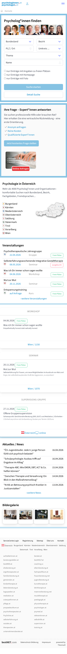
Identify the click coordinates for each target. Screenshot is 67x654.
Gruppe (33, 255)
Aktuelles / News (13, 444)
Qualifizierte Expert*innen (21, 134)
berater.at (38, 556)
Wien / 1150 (33, 344)
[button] (63, 4)
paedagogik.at (39, 599)
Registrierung (28, 541)
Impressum (46, 642)
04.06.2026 (15, 274)
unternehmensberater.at (13, 631)
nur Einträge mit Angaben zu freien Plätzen (28, 71)
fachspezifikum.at (41, 572)
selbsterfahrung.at (10, 619)
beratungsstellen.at (11, 560)
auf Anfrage (16, 293)
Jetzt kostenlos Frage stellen (21, 143)
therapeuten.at (9, 627)
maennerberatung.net (43, 591)
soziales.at (7, 623)
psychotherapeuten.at (12, 611)
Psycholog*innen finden (22, 21)
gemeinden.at (8, 580)
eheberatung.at (9, 568)
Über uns (50, 541)
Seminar (33, 264)
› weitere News (33, 492)
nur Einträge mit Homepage (20, 74)
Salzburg (62, 545)
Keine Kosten (14, 131)
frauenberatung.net (42, 576)
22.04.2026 (15, 255)
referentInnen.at (40, 615)
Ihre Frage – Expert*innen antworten (27, 110)
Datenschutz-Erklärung (29, 642)
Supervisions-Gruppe (33, 399)
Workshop (34, 274)
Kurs (31, 293)
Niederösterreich (38, 545)
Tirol (31, 549)
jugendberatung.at (41, 580)
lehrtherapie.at (40, 588)
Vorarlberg (38, 549)
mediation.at (8, 595)
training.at (38, 627)
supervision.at (39, 623)
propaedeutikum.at (11, 607)
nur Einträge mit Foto (17, 78)
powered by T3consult (60, 643)
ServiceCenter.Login (11, 541)
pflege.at (6, 603)
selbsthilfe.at (39, 619)
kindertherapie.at (10, 584)
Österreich (7, 545)
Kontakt (60, 541)
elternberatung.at (41, 568)
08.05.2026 (15, 264)
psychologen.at (40, 607)
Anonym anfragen (17, 127)
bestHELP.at (39, 560)
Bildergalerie (10, 505)
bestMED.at (7, 564)
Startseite (8, 11)
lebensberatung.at (10, 588)
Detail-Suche (33, 94)
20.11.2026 (15, 283)
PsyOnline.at (8, 615)
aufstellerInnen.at (10, 556)
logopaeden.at (9, 591)
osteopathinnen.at (10, 599)
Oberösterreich (52, 545)
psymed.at (38, 611)
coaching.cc (38, 564)
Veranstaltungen (13, 245)
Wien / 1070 (33, 388)
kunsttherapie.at (40, 584)
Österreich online (33, 433)
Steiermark (24, 549)
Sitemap (40, 541)
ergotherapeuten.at (11, 572)
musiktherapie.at (41, 595)
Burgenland (18, 545)
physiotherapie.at (41, 603)
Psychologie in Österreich (18, 184)
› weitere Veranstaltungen (33, 298)
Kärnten (27, 545)
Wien (45, 549)
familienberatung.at (11, 576)
